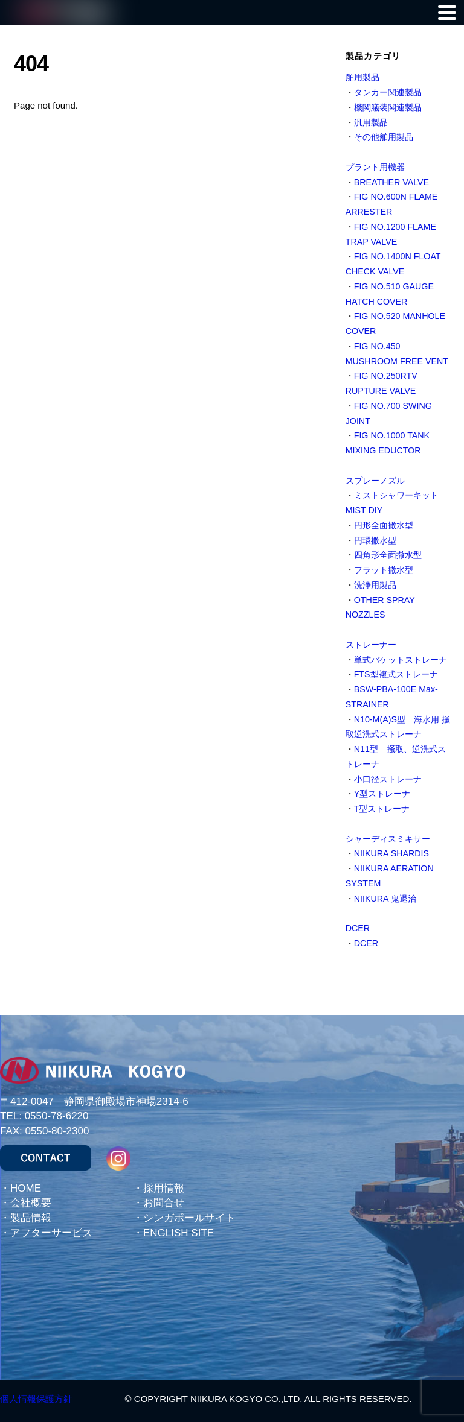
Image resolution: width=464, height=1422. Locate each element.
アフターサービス (51, 1233)
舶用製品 (362, 77)
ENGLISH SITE (178, 1233)
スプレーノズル (375, 480)
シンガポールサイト (189, 1218)
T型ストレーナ (382, 809)
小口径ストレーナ (388, 779)
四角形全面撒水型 (388, 555)
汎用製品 (371, 122)
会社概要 (30, 1203)
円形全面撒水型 (383, 525)
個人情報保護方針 (36, 1399)
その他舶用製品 (383, 137)
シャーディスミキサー (388, 839)
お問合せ (163, 1203)
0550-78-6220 (57, 1116)
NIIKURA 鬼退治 (385, 898)
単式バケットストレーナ (400, 660)
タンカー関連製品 (388, 92)
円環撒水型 (375, 540)
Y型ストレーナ (382, 793)
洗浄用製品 (375, 585)
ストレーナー (371, 644)
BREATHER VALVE (391, 182)
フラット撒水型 (383, 570)
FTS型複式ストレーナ (396, 674)
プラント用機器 (375, 167)
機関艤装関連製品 (388, 107)
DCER (358, 928)
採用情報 (163, 1188)
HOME (25, 1188)
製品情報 (30, 1218)
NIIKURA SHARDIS (391, 853)
